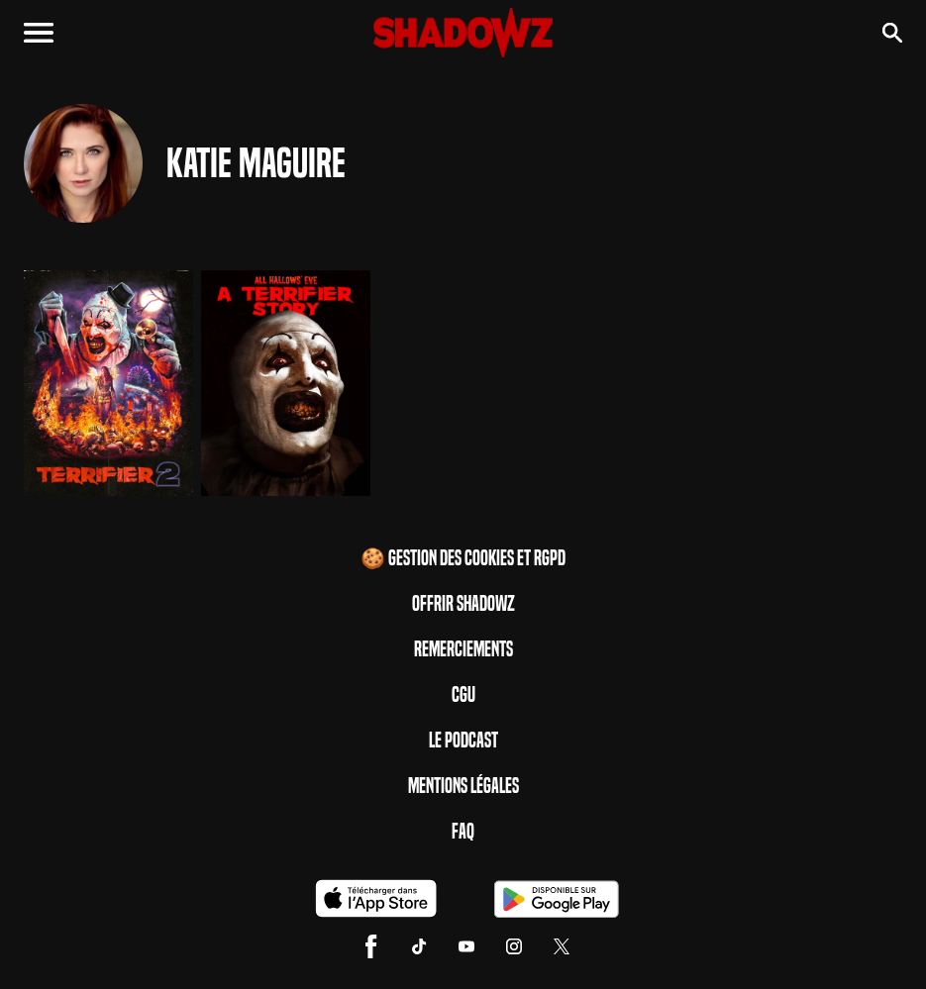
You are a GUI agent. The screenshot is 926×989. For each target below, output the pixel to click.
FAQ (463, 831)
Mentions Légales (463, 786)
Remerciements (463, 649)
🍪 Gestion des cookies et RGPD (463, 558)
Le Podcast (463, 740)
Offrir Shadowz (463, 604)
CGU (463, 695)
